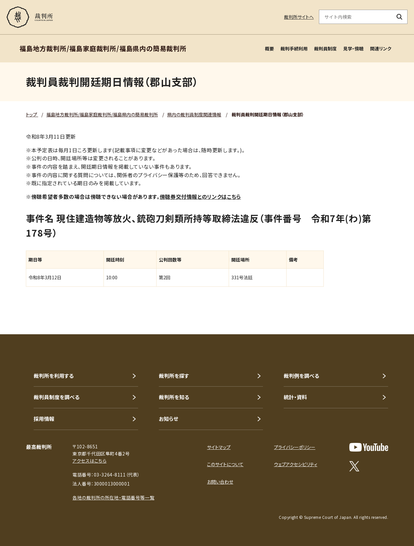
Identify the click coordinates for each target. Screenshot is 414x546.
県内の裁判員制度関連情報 (194, 114)
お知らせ (168, 419)
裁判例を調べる (301, 376)
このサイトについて (225, 464)
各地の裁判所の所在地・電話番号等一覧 (113, 497)
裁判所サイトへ (299, 17)
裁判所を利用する (54, 376)
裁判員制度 (325, 48)
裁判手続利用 (294, 48)
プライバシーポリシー (294, 447)
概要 (269, 48)
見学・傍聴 (353, 48)
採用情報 (44, 419)
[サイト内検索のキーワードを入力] (355, 17)
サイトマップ (219, 447)
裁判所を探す (174, 376)
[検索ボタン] (399, 17)
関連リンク (380, 48)
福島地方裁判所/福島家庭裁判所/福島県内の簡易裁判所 (102, 114)
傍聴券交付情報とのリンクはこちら (200, 196)
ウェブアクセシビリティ (295, 464)
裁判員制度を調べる (57, 397)
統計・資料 (295, 397)
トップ (32, 114)
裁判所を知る (174, 397)
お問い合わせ (220, 481)
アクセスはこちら (89, 460)
